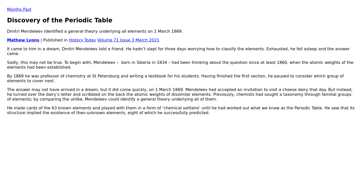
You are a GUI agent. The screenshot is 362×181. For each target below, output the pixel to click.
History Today (82, 40)
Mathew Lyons (23, 40)
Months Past (19, 9)
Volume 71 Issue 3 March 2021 (128, 40)
